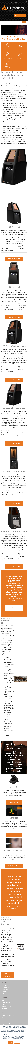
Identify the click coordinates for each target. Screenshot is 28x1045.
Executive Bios (6, 1002)
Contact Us (6, 1021)
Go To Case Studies (14, 866)
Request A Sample (20, 15)
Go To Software (14, 835)
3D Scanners (5, 987)
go (27, 1)
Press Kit (4, 1008)
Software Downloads (8, 1015)
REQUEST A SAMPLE (14, 608)
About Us (4, 1000)
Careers (4, 1004)
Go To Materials (14, 802)
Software (4, 994)
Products (5, 982)
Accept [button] (10, 1042)
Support (5, 1012)
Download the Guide (8, 975)
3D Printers (5, 985)
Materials (4, 991)
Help (3, 1017)
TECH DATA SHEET (14, 259)
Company (5, 997)
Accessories (5, 989)
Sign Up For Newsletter (8, 1024)
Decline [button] (17, 1042)
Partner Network (6, 1006)
